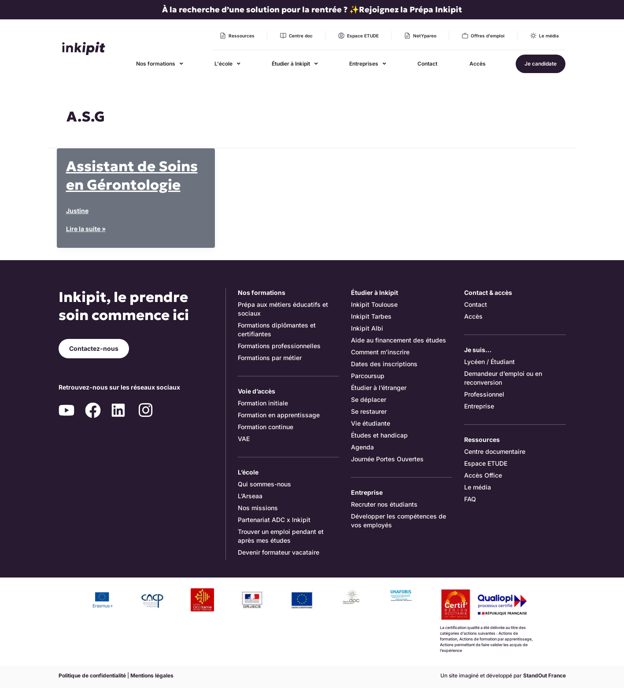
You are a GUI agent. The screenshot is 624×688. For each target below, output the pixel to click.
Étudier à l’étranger (378, 387)
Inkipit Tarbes (371, 316)
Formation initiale (263, 403)
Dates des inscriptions (384, 364)
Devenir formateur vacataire (278, 552)
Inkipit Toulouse (374, 304)
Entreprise (479, 406)
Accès (473, 316)
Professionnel (484, 394)
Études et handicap (379, 435)
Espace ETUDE (485, 463)
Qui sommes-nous (264, 484)
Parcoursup (367, 375)
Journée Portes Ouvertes (387, 459)
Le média (477, 487)
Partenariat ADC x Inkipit (274, 519)
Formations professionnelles (279, 346)
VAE (244, 438)
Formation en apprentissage (279, 415)
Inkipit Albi (367, 328)
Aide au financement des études (398, 340)
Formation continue (265, 426)
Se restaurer (369, 411)
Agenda (362, 447)
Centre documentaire (494, 451)
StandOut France (544, 675)
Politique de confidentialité (92, 675)
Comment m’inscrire (380, 352)
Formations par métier (270, 357)
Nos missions (258, 507)
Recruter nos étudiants (384, 504)
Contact (475, 304)
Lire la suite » (86, 228)
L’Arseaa (250, 496)
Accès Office (483, 475)
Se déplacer (368, 399)
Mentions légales (152, 675)
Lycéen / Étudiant (489, 361)
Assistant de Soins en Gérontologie (132, 176)
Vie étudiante (370, 423)
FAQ (470, 499)
